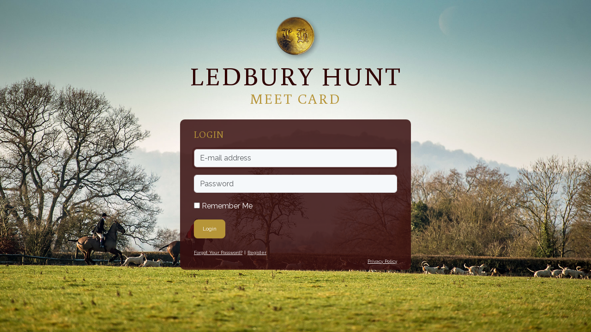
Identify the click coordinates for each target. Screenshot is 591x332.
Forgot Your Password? (218, 252)
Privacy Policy (382, 261)
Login (210, 228)
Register (256, 252)
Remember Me (223, 206)
